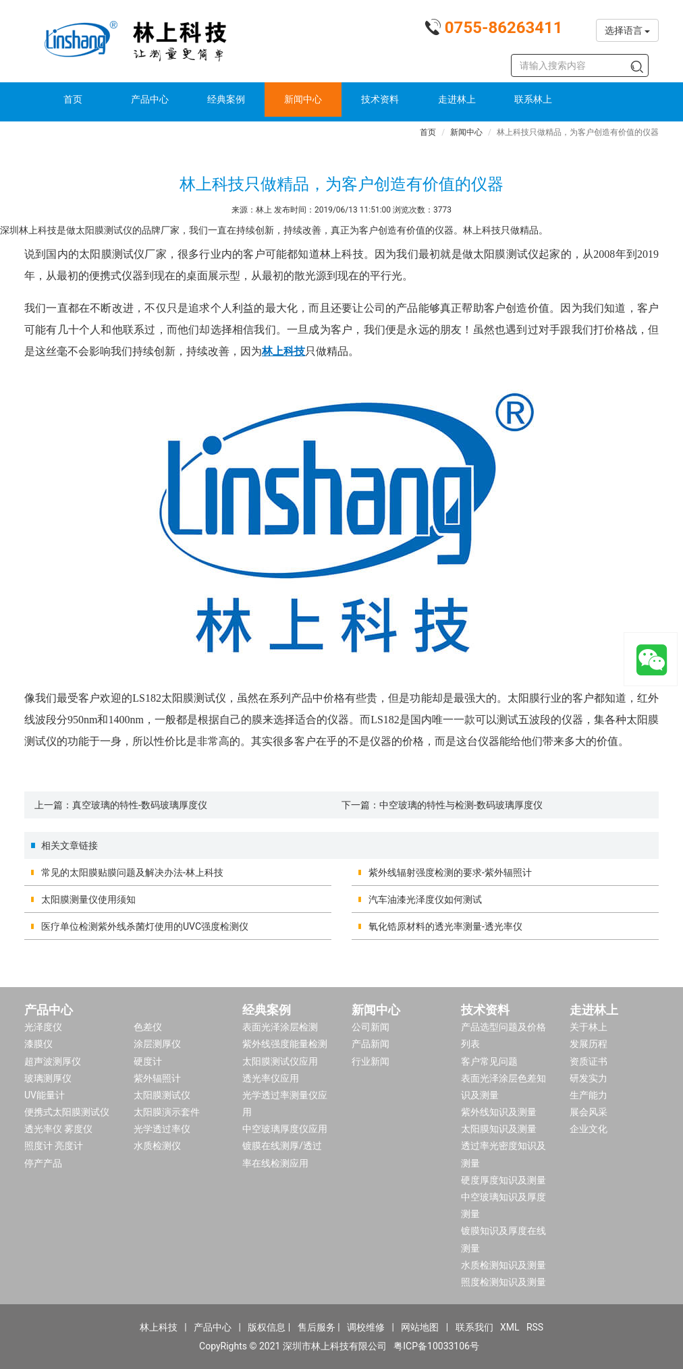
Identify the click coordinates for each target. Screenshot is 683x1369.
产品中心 (150, 99)
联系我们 (474, 1327)
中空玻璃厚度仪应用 (284, 1128)
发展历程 (588, 1043)
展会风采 (588, 1112)
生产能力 (588, 1095)
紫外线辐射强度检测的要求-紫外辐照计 (450, 872)
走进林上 (457, 99)
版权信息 (266, 1327)
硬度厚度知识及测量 (503, 1180)
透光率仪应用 (270, 1078)
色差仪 (148, 1027)
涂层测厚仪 (157, 1043)
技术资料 (380, 99)
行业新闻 (370, 1061)
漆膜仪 (38, 1043)
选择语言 (627, 30)
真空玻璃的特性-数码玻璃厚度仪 (139, 805)
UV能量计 (44, 1095)
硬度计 (148, 1061)
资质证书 (588, 1061)
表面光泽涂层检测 (280, 1027)
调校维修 (366, 1327)
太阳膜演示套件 (167, 1112)
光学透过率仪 (162, 1128)
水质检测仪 (157, 1145)
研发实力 (588, 1078)
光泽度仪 (43, 1027)
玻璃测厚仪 (48, 1078)
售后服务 (316, 1327)
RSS (534, 1327)
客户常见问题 (489, 1061)
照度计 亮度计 (53, 1145)
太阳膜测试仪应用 (280, 1061)
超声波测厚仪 (52, 1061)
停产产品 (43, 1163)
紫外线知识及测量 (499, 1112)
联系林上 (533, 99)
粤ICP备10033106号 (436, 1346)
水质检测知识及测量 (503, 1265)
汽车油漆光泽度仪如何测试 (425, 899)
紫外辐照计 (157, 1078)
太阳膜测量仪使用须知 (88, 899)
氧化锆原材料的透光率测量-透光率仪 (445, 926)
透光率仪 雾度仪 (58, 1128)
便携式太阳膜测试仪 (66, 1112)
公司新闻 (370, 1027)
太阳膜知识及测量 (499, 1128)
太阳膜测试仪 (162, 1095)
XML (510, 1327)
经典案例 (226, 99)
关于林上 (588, 1027)
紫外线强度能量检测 (284, 1043)
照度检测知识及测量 (503, 1282)
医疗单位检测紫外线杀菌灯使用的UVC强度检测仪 (144, 926)
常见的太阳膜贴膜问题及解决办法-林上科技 (132, 872)
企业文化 (588, 1128)
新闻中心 (303, 99)
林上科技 (158, 1327)
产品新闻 (370, 1043)
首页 (72, 99)
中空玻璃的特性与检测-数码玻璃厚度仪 (461, 805)
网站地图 (420, 1327)
